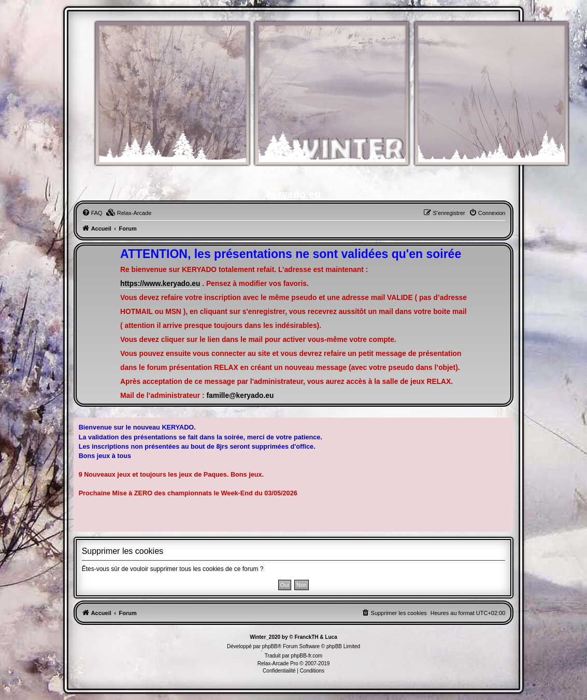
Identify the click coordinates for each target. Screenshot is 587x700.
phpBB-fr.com (307, 656)
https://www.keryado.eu (160, 284)
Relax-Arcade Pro (277, 663)
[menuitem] (92, 213)
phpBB (270, 646)
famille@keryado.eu (240, 395)
